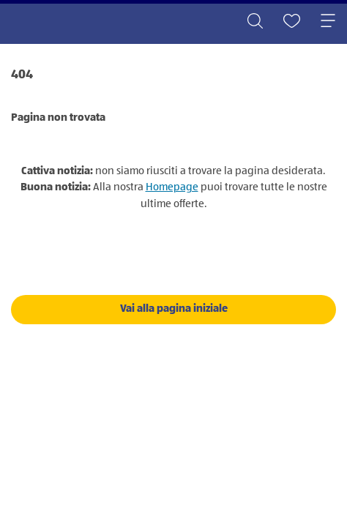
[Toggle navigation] (328, 22)
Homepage (172, 187)
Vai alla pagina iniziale (174, 308)
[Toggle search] (254, 22)
